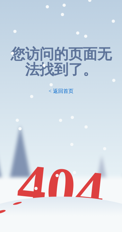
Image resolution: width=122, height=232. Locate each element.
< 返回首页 (60, 91)
